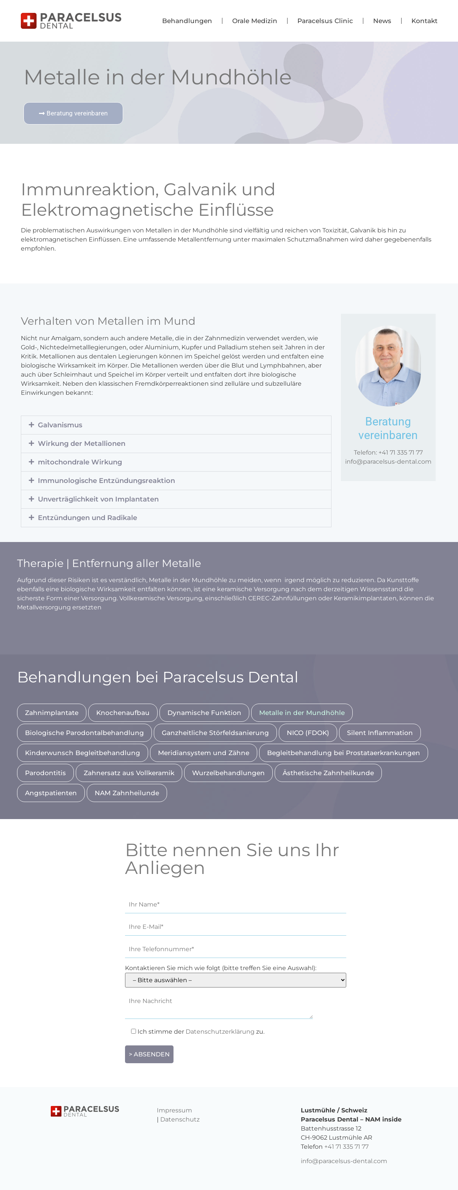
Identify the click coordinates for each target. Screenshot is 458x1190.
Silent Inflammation (380, 733)
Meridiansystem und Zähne (203, 753)
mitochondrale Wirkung (80, 462)
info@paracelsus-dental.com (388, 461)
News (382, 21)
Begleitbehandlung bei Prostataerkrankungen (343, 753)
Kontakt (424, 21)
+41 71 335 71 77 (346, 1146)
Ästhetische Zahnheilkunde (328, 773)
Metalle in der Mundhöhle (302, 712)
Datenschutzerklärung (220, 1031)
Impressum (174, 1110)
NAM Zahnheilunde (127, 793)
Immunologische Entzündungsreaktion (106, 481)
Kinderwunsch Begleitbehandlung (82, 753)
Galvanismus (60, 425)
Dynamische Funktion (204, 712)
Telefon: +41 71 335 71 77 (388, 452)
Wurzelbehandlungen (228, 773)
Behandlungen (187, 21)
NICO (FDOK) (308, 733)
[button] (176, 425)
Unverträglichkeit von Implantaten (98, 499)
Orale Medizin (254, 21)
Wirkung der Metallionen (81, 443)
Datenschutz (180, 1119)
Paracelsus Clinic (325, 21)
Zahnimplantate (51, 712)
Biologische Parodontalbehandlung (84, 733)
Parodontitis (45, 773)
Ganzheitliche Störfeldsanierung (215, 733)
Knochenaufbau (123, 712)
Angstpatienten (51, 793)
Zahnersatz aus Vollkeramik (129, 773)
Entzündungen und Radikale (87, 518)
